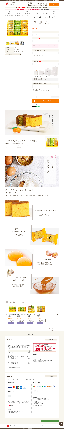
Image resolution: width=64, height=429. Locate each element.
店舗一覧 (54, 13)
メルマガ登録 (49, 425)
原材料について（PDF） (13, 54)
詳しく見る (51, 339)
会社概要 (25, 425)
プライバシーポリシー (30, 425)
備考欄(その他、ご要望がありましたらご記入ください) (42, 83)
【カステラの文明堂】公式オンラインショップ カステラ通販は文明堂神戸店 (16, 0)
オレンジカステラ (16, 15)
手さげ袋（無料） (37, 61)
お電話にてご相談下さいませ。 (45, 9)
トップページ (6, 15)
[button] (6, 314)
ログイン (56, 0)
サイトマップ (54, 425)
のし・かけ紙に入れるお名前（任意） (39, 50)
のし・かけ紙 (36, 38)
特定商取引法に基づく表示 (38, 425)
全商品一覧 (9, 13)
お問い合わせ (45, 425)
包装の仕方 (36, 32)
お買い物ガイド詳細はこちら (50, 421)
